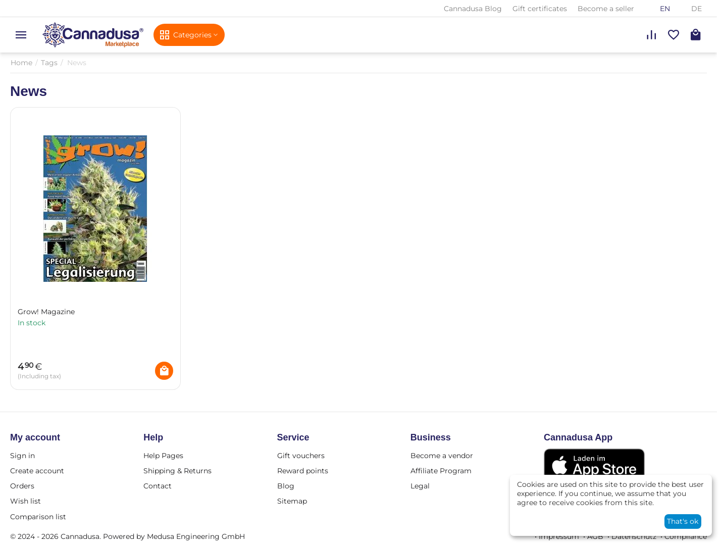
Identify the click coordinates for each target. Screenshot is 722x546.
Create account (37, 470)
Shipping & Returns (177, 470)
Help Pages (163, 455)
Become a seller (606, 8)
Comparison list (38, 516)
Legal (420, 485)
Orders (22, 485)
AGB (595, 536)
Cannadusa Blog (473, 8)
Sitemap (292, 501)
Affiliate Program (441, 470)
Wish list (25, 501)
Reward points (302, 470)
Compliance (685, 536)
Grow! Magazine (46, 312)
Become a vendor (441, 455)
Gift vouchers (301, 455)
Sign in (22, 455)
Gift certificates (539, 8)
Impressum (559, 536)
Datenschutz (633, 536)
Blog (285, 485)
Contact (157, 485)
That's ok (682, 521)
